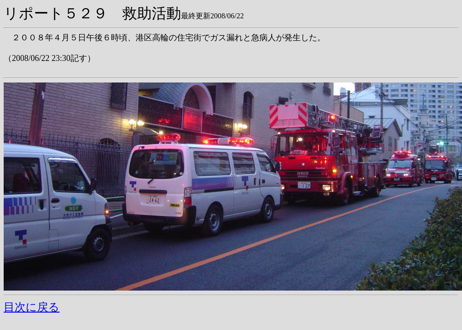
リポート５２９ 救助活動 (92, 13)
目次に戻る (32, 307)
